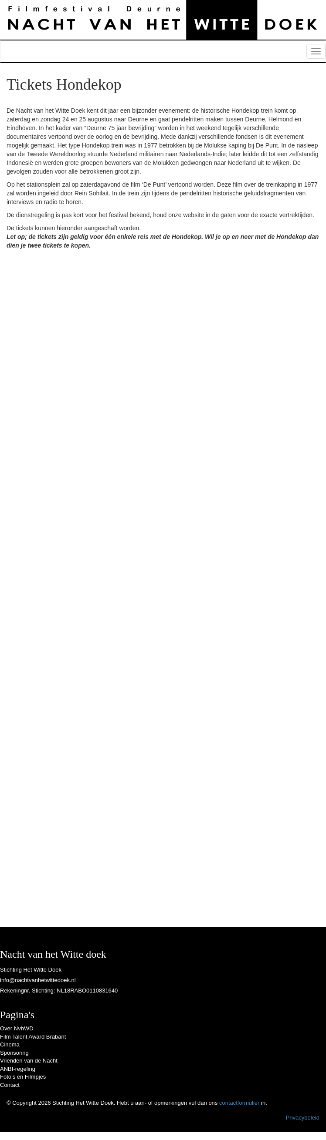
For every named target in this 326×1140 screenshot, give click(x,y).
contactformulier (239, 1103)
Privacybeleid (302, 1117)
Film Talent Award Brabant (33, 1036)
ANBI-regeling (17, 1069)
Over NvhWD (17, 1028)
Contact (10, 1085)
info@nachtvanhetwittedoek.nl (38, 980)
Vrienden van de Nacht (29, 1060)
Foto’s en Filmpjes (23, 1076)
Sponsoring (14, 1052)
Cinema (10, 1044)
